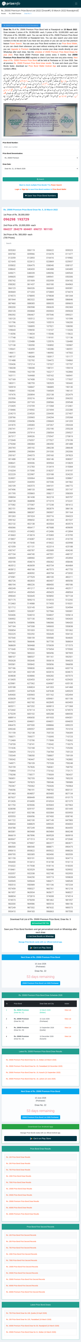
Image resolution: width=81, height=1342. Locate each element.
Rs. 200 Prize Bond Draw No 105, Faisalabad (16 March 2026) (28, 1319)
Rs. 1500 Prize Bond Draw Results (18, 1176)
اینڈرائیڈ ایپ (63, 96)
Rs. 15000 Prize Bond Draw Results (19, 1189)
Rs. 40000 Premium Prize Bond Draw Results (22, 1214)
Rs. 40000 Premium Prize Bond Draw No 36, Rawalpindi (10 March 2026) (32, 1326)
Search (40, 179)
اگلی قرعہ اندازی (8, 89)
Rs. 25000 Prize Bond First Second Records (22, 1273)
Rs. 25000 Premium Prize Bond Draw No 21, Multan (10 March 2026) (31, 1332)
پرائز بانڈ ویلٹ (24, 80)
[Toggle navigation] (76, 4)
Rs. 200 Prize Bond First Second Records (21, 1241)
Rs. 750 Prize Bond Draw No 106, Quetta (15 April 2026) (26, 1313)
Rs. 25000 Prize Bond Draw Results (19, 1195)
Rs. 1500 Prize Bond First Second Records (21, 1254)
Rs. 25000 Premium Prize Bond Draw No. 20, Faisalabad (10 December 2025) (34, 1066)
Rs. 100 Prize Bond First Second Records (21, 1235)
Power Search (16, 44)
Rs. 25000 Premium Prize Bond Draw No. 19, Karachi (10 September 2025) (33, 1072)
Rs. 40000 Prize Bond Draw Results (19, 1208)
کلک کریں (23, 86)
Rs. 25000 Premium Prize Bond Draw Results (22, 1201)
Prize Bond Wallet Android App (42, 66)
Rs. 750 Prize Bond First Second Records (21, 1248)
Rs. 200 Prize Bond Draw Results (18, 1163)
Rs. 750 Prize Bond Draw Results (18, 1170)
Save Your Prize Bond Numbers (40, 195)
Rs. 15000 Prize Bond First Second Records (22, 1267)
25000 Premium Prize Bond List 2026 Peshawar (40, 983)
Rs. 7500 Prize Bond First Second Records (21, 1260)
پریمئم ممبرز (45, 83)
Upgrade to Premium (20, 49)
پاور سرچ (63, 80)
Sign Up (25, 189)
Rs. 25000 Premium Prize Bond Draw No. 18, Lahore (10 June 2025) (31, 1079)
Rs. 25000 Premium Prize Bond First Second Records (25, 1279)
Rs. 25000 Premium (15, 13)
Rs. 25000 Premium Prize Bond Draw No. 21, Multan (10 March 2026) (31, 1060)
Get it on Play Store (40, 948)
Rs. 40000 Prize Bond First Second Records (22, 1286)
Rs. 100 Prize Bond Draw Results (18, 1157)
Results (3, 13)
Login (17, 189)
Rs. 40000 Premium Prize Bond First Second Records (25, 1292)
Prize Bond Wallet (69, 44)
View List (68, 1010)
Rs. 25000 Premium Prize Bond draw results (32, 63)
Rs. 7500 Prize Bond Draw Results (18, 1182)
